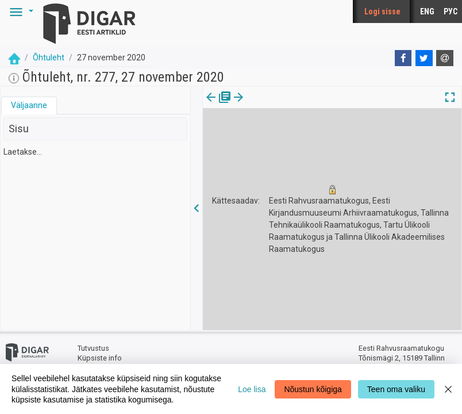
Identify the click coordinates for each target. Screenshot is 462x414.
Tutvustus (93, 348)
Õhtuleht (48, 57)
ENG (427, 11)
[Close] (448, 389)
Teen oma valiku (396, 389)
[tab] (29, 105)
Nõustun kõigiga (312, 389)
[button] (19, 11)
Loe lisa (251, 389)
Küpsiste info (100, 358)
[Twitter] (424, 58)
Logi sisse (382, 11)
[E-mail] (444, 58)
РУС (450, 11)
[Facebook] (403, 58)
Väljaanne (29, 105)
